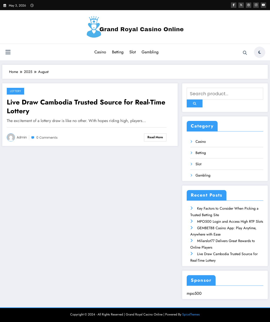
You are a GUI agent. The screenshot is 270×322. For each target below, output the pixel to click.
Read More (155, 137)
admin (22, 137)
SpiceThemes (191, 314)
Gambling (150, 52)
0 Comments (47, 137)
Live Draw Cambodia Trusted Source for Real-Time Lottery (86, 106)
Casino (100, 52)
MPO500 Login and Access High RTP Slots (230, 221)
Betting (117, 52)
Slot (132, 52)
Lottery (15, 91)
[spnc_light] (259, 52)
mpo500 (194, 293)
